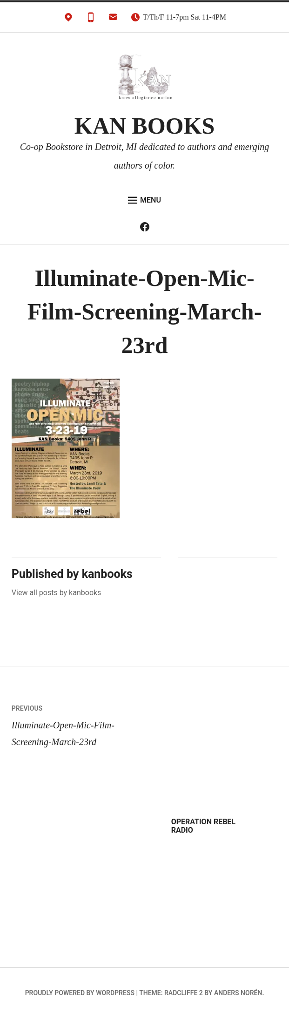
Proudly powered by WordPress (79, 993)
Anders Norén (238, 993)
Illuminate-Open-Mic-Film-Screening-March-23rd (78, 723)
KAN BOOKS (144, 126)
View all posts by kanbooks (56, 592)
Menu (144, 200)
